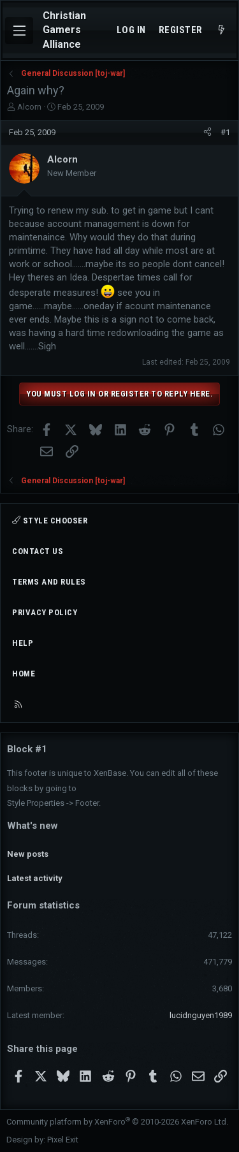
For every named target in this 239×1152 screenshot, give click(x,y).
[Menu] (19, 30)
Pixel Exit (62, 1139)
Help (22, 643)
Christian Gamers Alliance (64, 30)
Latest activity (34, 878)
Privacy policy (44, 612)
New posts (27, 854)
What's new (32, 825)
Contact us (37, 551)
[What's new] (221, 30)
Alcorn (29, 107)
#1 (225, 132)
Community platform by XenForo (117, 1121)
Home (23, 673)
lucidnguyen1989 (201, 1015)
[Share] (207, 132)
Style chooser (49, 520)
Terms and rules (49, 582)
